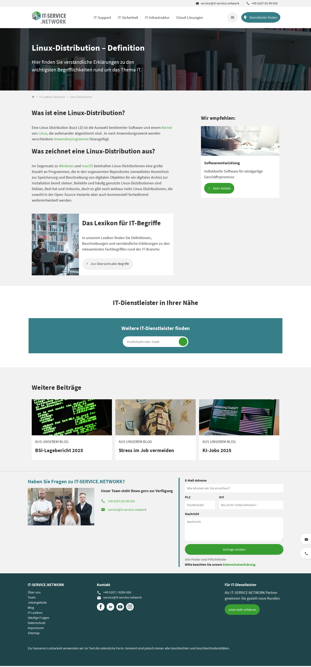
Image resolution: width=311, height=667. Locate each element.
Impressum (36, 629)
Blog (31, 608)
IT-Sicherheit (128, 17)
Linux (43, 134)
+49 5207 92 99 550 (262, 3)
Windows (66, 166)
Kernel (167, 128)
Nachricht (192, 515)
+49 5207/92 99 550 (118, 502)
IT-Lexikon (35, 613)
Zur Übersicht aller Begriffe (110, 265)
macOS (87, 166)
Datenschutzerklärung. (239, 565)
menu (232, 17)
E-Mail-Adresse (195, 481)
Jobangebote (37, 603)
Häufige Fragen (38, 619)
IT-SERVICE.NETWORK (46, 585)
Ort (221, 498)
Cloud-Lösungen (189, 17)
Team (32, 598)
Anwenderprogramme (71, 140)
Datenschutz (36, 624)
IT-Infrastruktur (157, 17)
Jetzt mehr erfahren (242, 611)
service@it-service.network (217, 3)
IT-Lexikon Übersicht (52, 98)
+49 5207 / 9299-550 (114, 593)
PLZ (188, 498)
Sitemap (34, 634)
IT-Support (102, 17)
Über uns (34, 593)
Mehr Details (222, 189)
